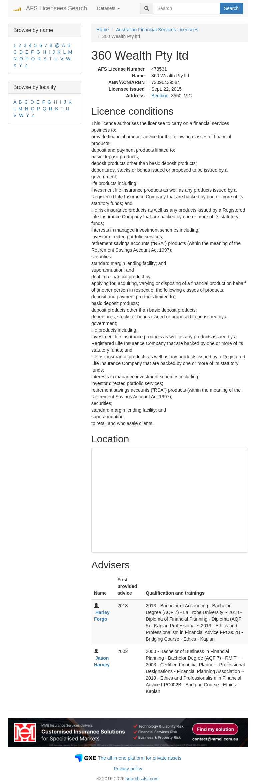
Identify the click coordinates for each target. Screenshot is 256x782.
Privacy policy (128, 768)
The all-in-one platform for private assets (140, 758)
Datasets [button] (108, 8)
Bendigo (159, 95)
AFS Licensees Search (56, 8)
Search (231, 8)
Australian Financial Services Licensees (157, 29)
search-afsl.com (142, 778)
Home (102, 29)
